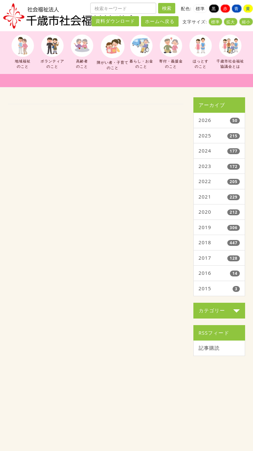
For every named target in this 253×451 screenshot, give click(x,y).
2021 (205, 196)
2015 (205, 288)
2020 (205, 211)
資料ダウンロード (115, 21)
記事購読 (209, 347)
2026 (205, 120)
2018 (205, 242)
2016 (205, 273)
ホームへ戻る (160, 21)
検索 (166, 8)
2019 (205, 227)
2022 (205, 181)
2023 (205, 166)
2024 (205, 150)
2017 (205, 257)
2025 (205, 135)
